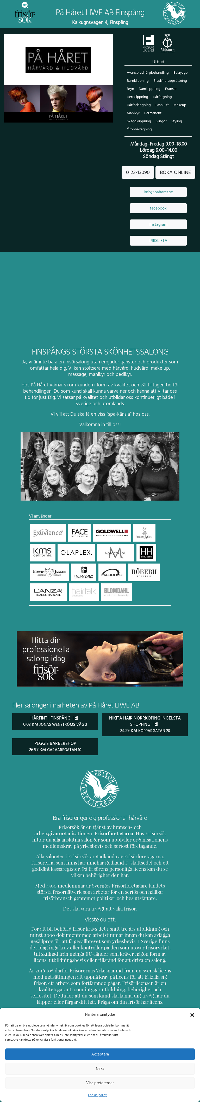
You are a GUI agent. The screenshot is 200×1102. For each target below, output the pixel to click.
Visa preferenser (100, 1083)
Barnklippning (137, 81)
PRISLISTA (158, 232)
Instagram (158, 216)
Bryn (130, 89)
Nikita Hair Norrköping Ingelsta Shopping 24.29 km (145, 717)
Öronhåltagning (170, 122)
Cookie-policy (97, 1095)
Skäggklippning (178, 114)
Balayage (180, 73)
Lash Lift (161, 105)
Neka (100, 1068)
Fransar (170, 89)
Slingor (132, 122)
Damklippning (149, 89)
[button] (192, 1014)
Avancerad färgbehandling (147, 73)
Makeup (178, 105)
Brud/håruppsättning (169, 81)
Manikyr (133, 114)
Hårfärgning (162, 97)
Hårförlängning (138, 105)
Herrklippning (137, 97)
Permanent (152, 114)
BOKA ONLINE (175, 164)
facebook (158, 200)
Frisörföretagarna (48, 825)
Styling (147, 122)
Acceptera (100, 1054)
